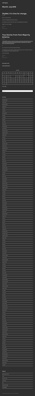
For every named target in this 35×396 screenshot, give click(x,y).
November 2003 (5, 356)
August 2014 (4, 150)
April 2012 (4, 198)
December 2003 (4, 353)
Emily (3, 376)
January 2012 (4, 205)
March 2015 (4, 141)
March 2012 (4, 200)
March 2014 (4, 161)
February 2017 (4, 113)
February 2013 (4, 178)
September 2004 (5, 334)
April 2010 (4, 246)
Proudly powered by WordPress (6, 393)
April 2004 (4, 345)
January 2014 (4, 165)
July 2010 (3, 240)
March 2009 (4, 272)
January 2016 (4, 128)
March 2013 (4, 176)
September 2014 (5, 148)
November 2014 (4, 143)
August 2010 (4, 237)
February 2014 (4, 163)
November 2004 (5, 329)
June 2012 (3, 194)
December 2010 (4, 231)
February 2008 (4, 301)
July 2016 (3, 115)
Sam (3, 382)
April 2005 (4, 318)
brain (3, 27)
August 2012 (4, 189)
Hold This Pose (4, 378)
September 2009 (5, 259)
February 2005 (4, 323)
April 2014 (4, 159)
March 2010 (4, 248)
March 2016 (4, 124)
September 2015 (5, 132)
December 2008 (5, 279)
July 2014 (3, 152)
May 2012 (3, 196)
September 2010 (5, 235)
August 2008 (4, 288)
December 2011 (4, 207)
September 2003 (5, 360)
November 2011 (4, 209)
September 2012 (5, 187)
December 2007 (4, 305)
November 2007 (5, 307)
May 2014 (3, 156)
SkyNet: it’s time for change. (14, 13)
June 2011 (3, 220)
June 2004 (4, 340)
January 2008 (4, 303)
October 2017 (4, 102)
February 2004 (4, 349)
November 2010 (4, 233)
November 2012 (4, 185)
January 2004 (4, 351)
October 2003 (4, 358)
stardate (3, 15)
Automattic (17, 393)
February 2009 (4, 275)
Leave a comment (4, 28)
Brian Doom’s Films (5, 374)
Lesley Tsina (4, 380)
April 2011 (3, 224)
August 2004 (4, 336)
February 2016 (4, 126)
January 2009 (4, 277)
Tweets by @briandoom (6, 65)
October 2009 (4, 257)
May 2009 (3, 268)
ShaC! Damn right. (5, 385)
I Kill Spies (5, 3)
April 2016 (4, 121)
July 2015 (3, 137)
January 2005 (4, 325)
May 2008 (3, 294)
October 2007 (4, 310)
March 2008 (4, 299)
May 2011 (3, 222)
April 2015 (4, 139)
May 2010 (3, 244)
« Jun (3, 86)
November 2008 (5, 281)
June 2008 (4, 292)
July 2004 (3, 338)
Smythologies (4, 387)
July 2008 (3, 290)
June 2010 (4, 242)
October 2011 (4, 211)
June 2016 (3, 117)
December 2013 (4, 167)
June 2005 (4, 314)
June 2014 (3, 154)
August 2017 (4, 106)
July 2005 (3, 312)
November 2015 (4, 130)
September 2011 (4, 213)
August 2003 (4, 362)
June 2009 (4, 266)
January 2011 (4, 229)
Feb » (5, 86)
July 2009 (3, 264)
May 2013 (3, 174)
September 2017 (5, 104)
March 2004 (4, 347)
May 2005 (3, 316)
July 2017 (3, 108)
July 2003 (3, 364)
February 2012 (4, 202)
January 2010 (4, 253)
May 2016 (3, 119)
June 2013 (3, 172)
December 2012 (4, 183)
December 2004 (4, 327)
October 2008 (4, 283)
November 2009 (5, 255)
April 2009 (4, 270)
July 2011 (3, 218)
